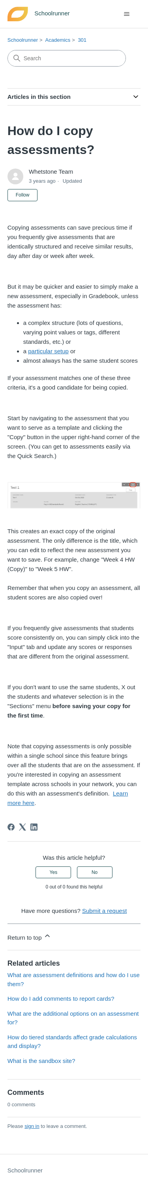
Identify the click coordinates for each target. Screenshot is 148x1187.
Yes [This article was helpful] (54, 872)
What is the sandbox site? (41, 1060)
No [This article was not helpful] (94, 872)
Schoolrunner (22, 40)
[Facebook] (11, 827)
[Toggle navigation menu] (126, 14)
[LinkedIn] (33, 827)
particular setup (48, 351)
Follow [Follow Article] (23, 195)
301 (82, 40)
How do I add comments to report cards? (60, 998)
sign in (31, 1126)
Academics (58, 40)
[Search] (67, 58)
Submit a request (104, 910)
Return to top (29, 936)
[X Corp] (22, 827)
